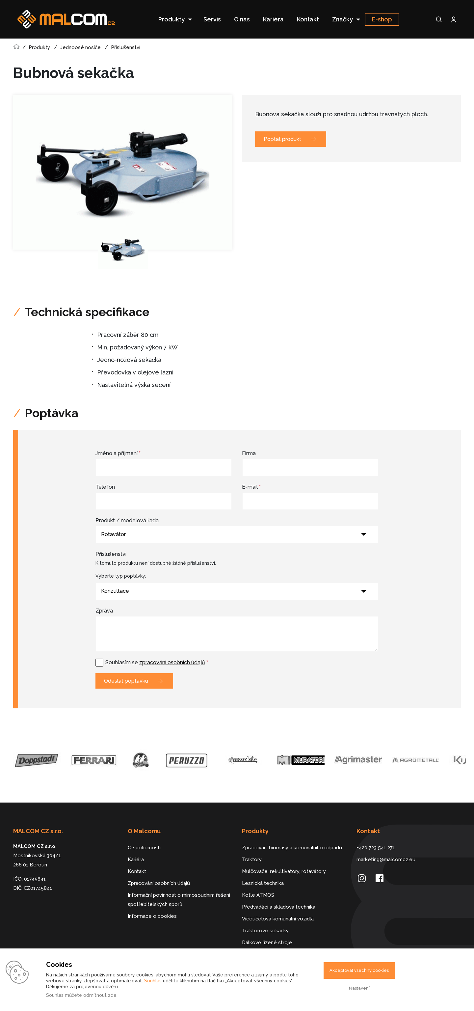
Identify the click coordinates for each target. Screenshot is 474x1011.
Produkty (171, 19)
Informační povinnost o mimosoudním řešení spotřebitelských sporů (179, 899)
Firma (249, 453)
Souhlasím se (156, 662)
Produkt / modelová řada (127, 520)
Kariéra (273, 19)
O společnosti (144, 848)
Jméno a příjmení (118, 453)
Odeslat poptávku (126, 681)
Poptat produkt (282, 139)
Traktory (252, 859)
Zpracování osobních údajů (159, 883)
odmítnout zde (100, 995)
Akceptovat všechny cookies (359, 970)
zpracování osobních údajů (172, 662)
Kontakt (308, 19)
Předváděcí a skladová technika (278, 907)
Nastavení (359, 988)
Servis (212, 19)
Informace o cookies (152, 916)
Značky (342, 19)
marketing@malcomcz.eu (385, 859)
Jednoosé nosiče (80, 47)
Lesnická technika (263, 883)
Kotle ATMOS (258, 895)
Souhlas (153, 980)
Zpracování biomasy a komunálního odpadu (292, 848)
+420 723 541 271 (375, 848)
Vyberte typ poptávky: (120, 576)
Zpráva (104, 611)
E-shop (382, 19)
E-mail (251, 487)
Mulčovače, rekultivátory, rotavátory (284, 871)
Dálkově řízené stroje (267, 942)
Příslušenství (125, 47)
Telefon (105, 487)
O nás (242, 19)
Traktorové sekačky (265, 931)
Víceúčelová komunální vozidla (278, 919)
